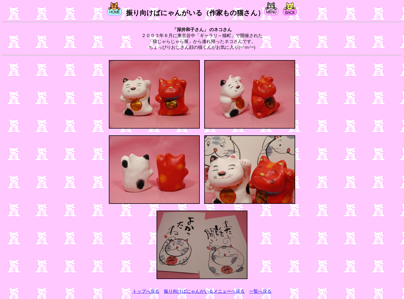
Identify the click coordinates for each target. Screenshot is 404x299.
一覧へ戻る (260, 291)
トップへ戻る (145, 291)
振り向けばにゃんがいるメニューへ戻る (204, 291)
